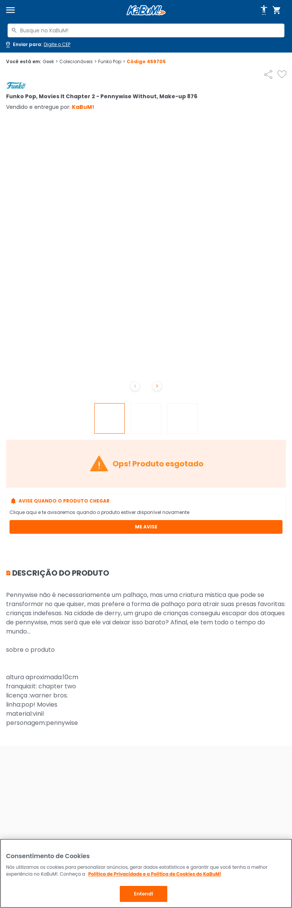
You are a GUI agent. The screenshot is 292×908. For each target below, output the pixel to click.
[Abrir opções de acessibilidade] (264, 10)
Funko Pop (111, 62)
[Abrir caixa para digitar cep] (37, 44)
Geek (50, 62)
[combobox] (146, 30)
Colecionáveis (78, 62)
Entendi (143, 893)
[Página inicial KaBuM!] (146, 10)
